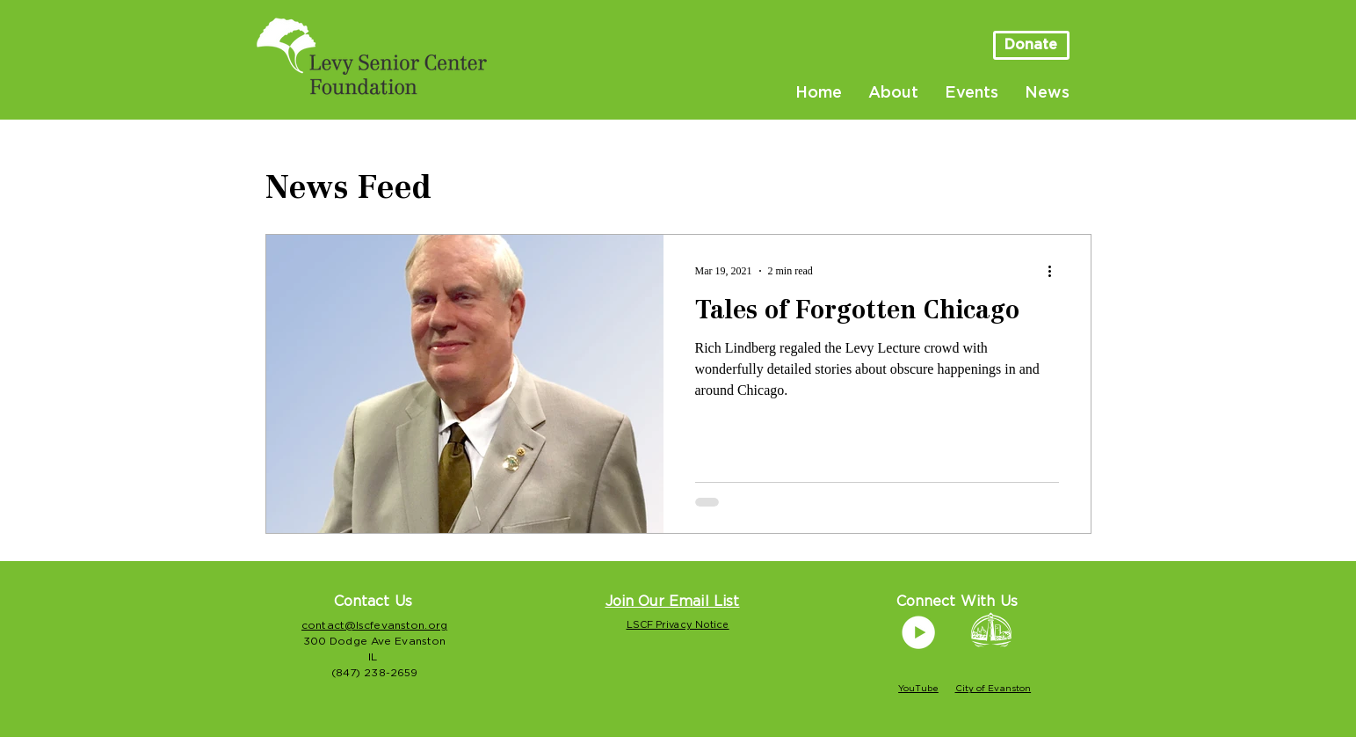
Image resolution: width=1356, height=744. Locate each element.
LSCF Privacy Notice (678, 625)
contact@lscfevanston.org (374, 625)
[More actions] (1056, 270)
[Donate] (1031, 45)
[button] (672, 601)
